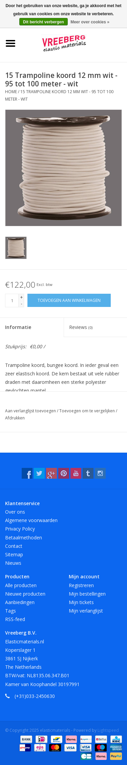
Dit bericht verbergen (43, 22)
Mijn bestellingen (87, 594)
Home (11, 92)
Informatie (18, 327)
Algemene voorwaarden (31, 520)
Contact (13, 546)
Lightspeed (108, 730)
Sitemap (14, 554)
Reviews (80, 327)
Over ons (15, 512)
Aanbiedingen (20, 602)
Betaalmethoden (23, 537)
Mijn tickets (81, 602)
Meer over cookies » (89, 22)
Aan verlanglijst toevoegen (31, 411)
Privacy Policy (20, 528)
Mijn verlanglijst (86, 610)
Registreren (81, 585)
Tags (10, 610)
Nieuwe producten (25, 594)
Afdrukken (15, 418)
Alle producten (21, 585)
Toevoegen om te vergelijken (87, 411)
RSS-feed (15, 619)
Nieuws (13, 563)
